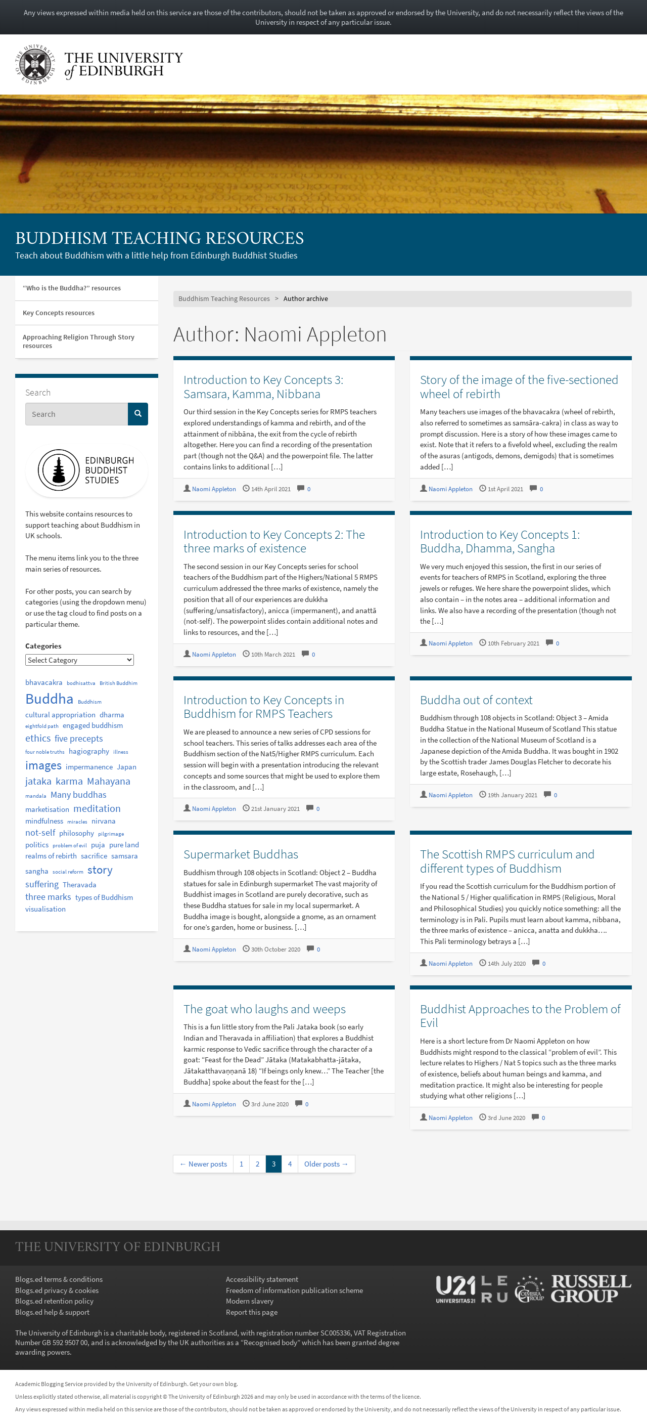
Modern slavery (249, 1301)
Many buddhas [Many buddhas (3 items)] (79, 794)
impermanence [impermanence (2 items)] (89, 766)
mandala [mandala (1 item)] (36, 796)
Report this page (252, 1312)
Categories (43, 646)
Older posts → (326, 1164)
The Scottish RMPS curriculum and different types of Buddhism (507, 861)
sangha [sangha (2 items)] (37, 871)
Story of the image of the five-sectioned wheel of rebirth (519, 386)
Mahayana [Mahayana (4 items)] (108, 780)
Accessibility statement (262, 1279)
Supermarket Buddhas (240, 854)
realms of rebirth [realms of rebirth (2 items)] (51, 855)
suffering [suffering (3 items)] (42, 884)
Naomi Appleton (214, 489)
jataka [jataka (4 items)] (38, 780)
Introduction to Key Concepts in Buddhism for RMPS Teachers (263, 707)
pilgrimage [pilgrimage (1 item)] (111, 834)
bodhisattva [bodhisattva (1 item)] (81, 683)
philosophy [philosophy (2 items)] (76, 833)
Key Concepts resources (59, 312)
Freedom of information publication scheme (294, 1290)
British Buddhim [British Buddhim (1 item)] (118, 683)
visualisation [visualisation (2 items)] (45, 909)
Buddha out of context (476, 700)
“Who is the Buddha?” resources (72, 287)
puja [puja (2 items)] (98, 844)
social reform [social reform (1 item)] (68, 872)
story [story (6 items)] (100, 869)
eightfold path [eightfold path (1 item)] (42, 726)
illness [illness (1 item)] (120, 752)
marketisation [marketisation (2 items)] (47, 809)
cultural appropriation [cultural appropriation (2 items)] (60, 714)
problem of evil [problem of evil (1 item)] (70, 845)
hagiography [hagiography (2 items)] (89, 751)
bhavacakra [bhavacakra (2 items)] (44, 682)
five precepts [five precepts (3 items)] (79, 738)
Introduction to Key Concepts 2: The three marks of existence (274, 541)
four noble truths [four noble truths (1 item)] (45, 752)
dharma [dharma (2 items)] (112, 714)
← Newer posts (203, 1164)
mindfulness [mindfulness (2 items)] (44, 821)
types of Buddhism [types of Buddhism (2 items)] (104, 897)
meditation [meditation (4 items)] (97, 808)
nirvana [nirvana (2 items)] (103, 821)
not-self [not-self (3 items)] (40, 832)
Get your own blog (213, 1384)
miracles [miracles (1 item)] (77, 821)
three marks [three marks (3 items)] (48, 896)
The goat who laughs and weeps (264, 1009)
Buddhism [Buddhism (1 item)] (90, 702)
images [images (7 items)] (43, 765)
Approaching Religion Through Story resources (78, 341)
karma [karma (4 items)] (69, 780)
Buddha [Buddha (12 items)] (49, 698)
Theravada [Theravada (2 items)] (80, 884)
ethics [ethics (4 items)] (38, 737)
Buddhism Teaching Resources (159, 240)
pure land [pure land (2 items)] (124, 844)
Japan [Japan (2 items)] (126, 766)
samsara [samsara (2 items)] (124, 855)
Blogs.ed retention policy (54, 1301)
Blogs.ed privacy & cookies (57, 1290)
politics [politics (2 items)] (37, 844)
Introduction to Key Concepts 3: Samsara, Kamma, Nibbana (263, 386)
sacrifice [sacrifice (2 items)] (94, 855)
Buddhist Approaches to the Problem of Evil (520, 1016)
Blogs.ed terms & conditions (59, 1279)
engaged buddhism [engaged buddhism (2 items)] (93, 725)
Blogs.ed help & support (52, 1312)
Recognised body (270, 1342)
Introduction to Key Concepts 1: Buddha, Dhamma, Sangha (500, 541)
